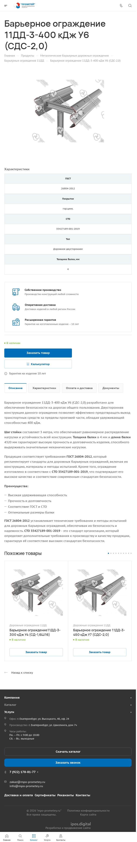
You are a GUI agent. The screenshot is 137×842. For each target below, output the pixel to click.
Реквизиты (65, 795)
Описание (15, 388)
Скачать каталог (68, 752)
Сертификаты (45, 795)
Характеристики (44, 388)
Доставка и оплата (18, 795)
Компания (12, 698)
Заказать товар (38, 353)
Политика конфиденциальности (88, 810)
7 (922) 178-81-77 (23, 772)
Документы (110, 388)
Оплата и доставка (79, 388)
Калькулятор (40, 364)
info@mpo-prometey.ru (26, 786)
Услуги (9, 712)
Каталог (10, 705)
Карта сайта (88, 814)
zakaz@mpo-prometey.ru (27, 782)
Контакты (83, 795)
